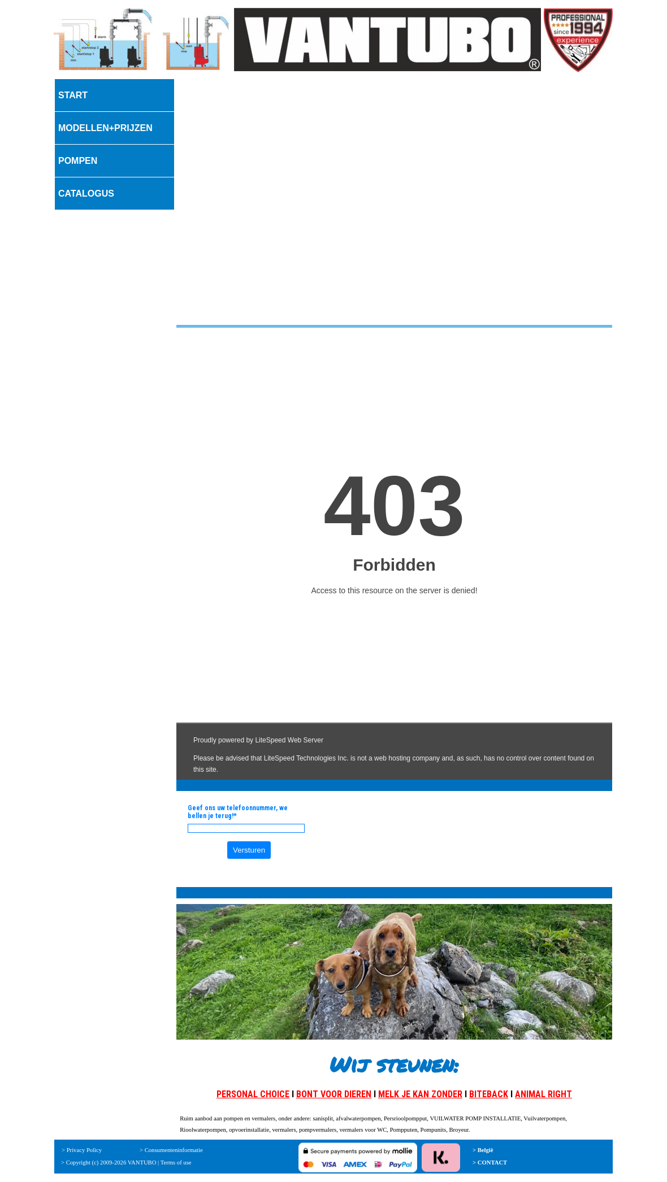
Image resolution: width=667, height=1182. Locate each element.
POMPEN (77, 161)
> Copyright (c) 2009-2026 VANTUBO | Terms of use (126, 1162)
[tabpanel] (394, 1003)
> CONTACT (490, 1162)
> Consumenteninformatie (171, 1150)
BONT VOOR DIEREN (333, 1094)
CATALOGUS (86, 193)
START (73, 95)
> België (483, 1150)
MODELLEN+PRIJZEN (105, 128)
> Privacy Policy (82, 1150)
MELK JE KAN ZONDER (420, 1094)
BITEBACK (488, 1094)
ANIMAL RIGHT (543, 1094)
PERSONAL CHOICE (252, 1094)
